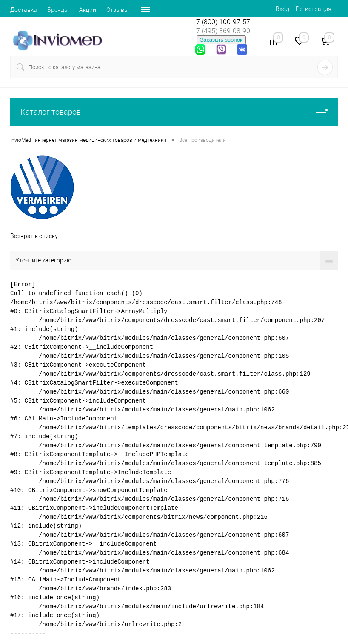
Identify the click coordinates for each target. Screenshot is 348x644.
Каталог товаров (174, 112)
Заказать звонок (221, 40)
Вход (282, 9)
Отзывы (117, 9)
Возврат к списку (34, 236)
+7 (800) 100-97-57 (221, 22)
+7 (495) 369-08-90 (221, 31)
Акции (87, 9)
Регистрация (313, 9)
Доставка (23, 9)
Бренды (58, 9)
